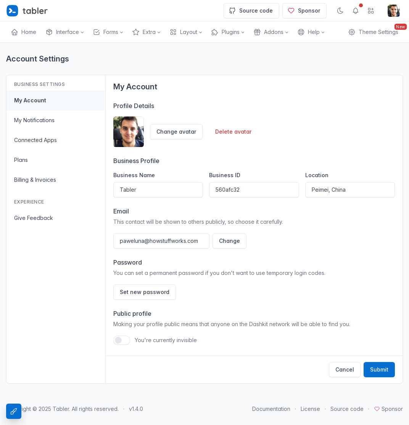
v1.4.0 (136, 409)
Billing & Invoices (35, 179)
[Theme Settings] (13, 411)
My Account (30, 100)
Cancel (344, 369)
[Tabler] (27, 11)
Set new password (144, 292)
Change (229, 241)
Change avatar (176, 131)
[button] (64, 32)
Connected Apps (35, 140)
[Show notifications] (355, 10)
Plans (21, 160)
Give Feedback (33, 218)
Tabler (61, 409)
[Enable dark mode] (340, 10)
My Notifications (34, 120)
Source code (251, 11)
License (310, 409)
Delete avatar (233, 131)
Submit (379, 369)
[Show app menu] (370, 10)
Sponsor (303, 11)
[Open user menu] (394, 10)
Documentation (271, 409)
